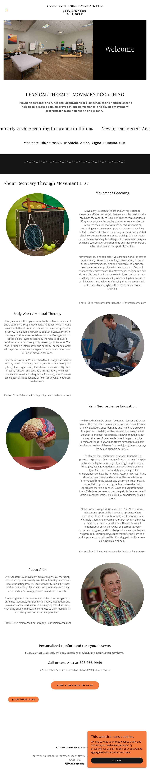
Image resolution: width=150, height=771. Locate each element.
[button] (14, 10)
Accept (116, 760)
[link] (75, 14)
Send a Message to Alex (75, 685)
